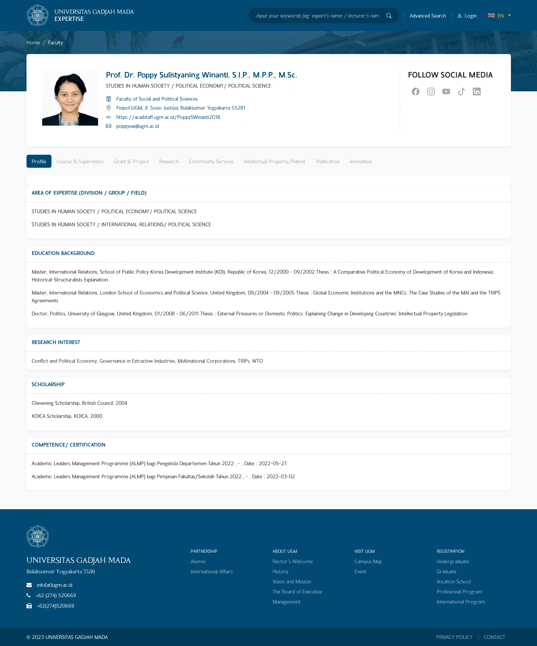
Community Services (211, 161)
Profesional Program (459, 591)
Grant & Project (131, 161)
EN (495, 15)
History (280, 571)
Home (33, 42)
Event (361, 571)
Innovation (361, 161)
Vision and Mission (292, 581)
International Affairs (212, 571)
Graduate (446, 571)
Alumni (198, 561)
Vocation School (454, 581)
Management (287, 601)
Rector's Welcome (293, 561)
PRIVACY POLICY (454, 637)
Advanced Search (428, 15)
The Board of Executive (297, 591)
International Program (461, 601)
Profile (39, 161)
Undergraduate (453, 561)
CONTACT (494, 637)
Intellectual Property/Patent (274, 161)
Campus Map (368, 561)
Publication (327, 161)
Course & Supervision (80, 161)
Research (169, 161)
